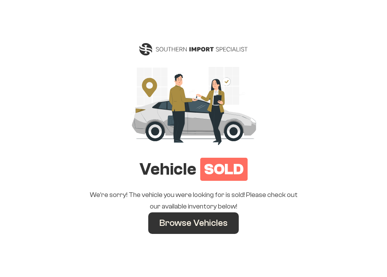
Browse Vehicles (193, 223)
